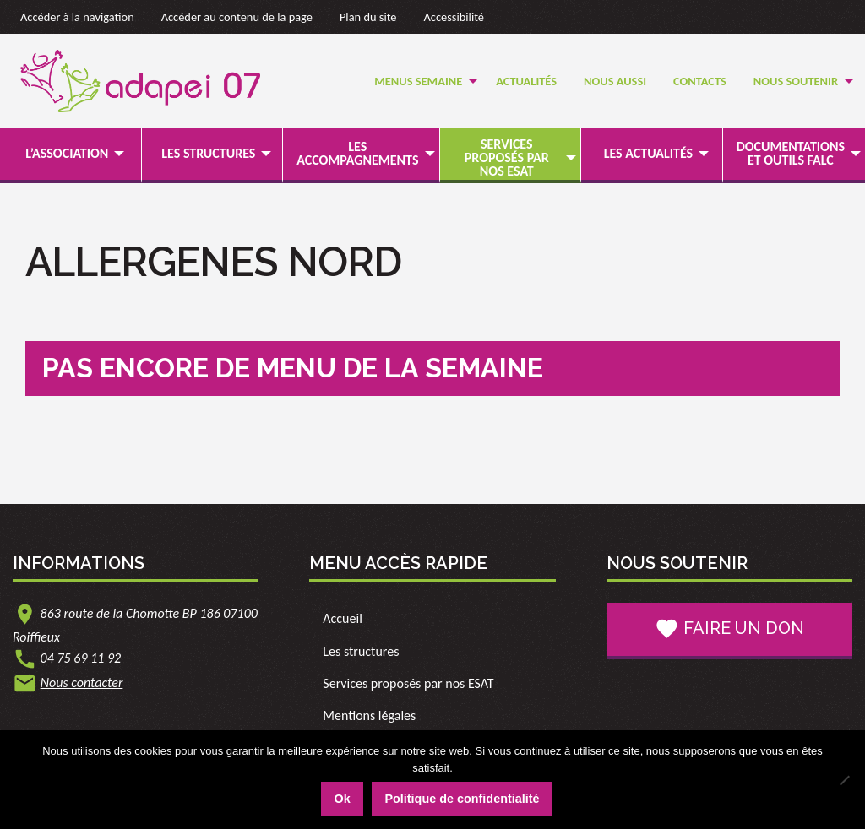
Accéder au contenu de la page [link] (237, 16)
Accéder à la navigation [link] (77, 16)
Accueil (342, 618)
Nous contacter (82, 683)
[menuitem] (421, 81)
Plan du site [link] (368, 16)
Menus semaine (418, 81)
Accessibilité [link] (454, 16)
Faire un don (729, 629)
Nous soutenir (795, 81)
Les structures (208, 153)
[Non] (843, 780)
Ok (342, 798)
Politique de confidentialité (461, 798)
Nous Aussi (615, 81)
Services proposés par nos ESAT (507, 157)
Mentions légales (369, 715)
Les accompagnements (357, 153)
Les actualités (648, 153)
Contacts (699, 81)
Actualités (526, 81)
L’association (66, 153)
